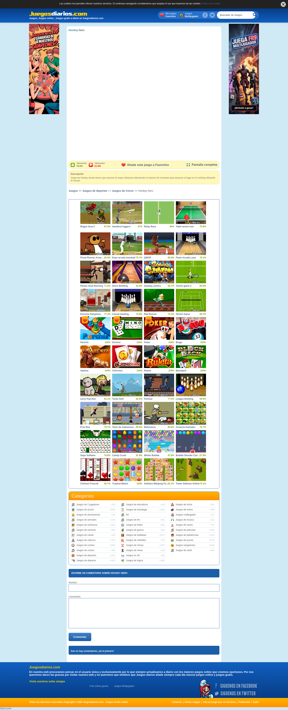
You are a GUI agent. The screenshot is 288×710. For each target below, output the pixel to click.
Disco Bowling (120, 286)
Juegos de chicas (134, 545)
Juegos (196, 15)
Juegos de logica (134, 560)
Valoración (81, 165)
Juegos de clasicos (85, 540)
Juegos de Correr (123, 190)
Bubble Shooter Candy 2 (188, 455)
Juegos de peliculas (185, 530)
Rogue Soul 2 (87, 226)
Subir (256, 702)
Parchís (84, 342)
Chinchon (117, 370)
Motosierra (149, 427)
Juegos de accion (85, 509)
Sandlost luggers (121, 226)
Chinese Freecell (89, 483)
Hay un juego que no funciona (219, 702)
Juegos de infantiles (136, 540)
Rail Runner (150, 314)
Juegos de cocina (85, 550)
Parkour (148, 399)
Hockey (73, 30)
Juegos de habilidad (136, 535)
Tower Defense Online (187, 483)
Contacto (177, 702)
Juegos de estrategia (136, 509)
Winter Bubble (151, 455)
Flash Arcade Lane (186, 257)
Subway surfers (152, 286)
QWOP (147, 257)
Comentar (80, 636)
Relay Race (150, 226)
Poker (147, 342)
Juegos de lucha (184, 504)
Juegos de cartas (84, 535)
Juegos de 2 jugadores (87, 504)
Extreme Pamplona (90, 314)
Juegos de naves (184, 525)
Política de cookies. (211, 3)
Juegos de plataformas (187, 535)
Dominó (116, 342)
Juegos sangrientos (185, 545)
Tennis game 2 (183, 286)
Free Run (85, 427)
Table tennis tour (185, 226)
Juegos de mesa (134, 550)
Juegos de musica (185, 519)
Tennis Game (183, 314)
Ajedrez (84, 370)
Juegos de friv (133, 519)
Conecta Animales (185, 427)
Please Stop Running (91, 286)
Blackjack (181, 370)
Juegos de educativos (137, 504)
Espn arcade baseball (123, 257)
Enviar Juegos (192, 702)
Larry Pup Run (88, 399)
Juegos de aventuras (86, 525)
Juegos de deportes (94, 190)
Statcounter (5, 708)
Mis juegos (175, 15)
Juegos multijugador (186, 514)
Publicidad (244, 702)
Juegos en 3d (132, 555)
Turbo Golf (117, 399)
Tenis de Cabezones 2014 (124, 427)
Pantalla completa (201, 164)
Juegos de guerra (134, 530)
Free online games (99, 686)
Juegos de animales (86, 519)
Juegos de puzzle (184, 540)
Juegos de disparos (86, 560)
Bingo (179, 342)
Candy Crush (119, 455)
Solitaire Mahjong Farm (156, 483)
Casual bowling (120, 314)
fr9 (127, 514)
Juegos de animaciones (88, 514)
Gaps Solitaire (88, 455)
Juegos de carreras (86, 530)
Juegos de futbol (134, 525)
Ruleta (147, 370)
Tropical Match (120, 483)
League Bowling (184, 399)
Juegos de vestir (184, 550)
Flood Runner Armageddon (92, 257)
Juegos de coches (85, 545)
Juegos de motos (184, 509)
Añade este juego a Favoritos (145, 165)
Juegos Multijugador (124, 686)
